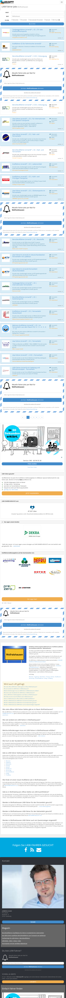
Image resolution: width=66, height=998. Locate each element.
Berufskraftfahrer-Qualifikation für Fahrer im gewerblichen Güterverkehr (23, 933)
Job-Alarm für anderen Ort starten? (32, 92)
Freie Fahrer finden (32, 467)
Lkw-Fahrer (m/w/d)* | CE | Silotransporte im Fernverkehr (28, 191)
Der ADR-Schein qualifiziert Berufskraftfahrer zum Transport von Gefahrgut (24, 935)
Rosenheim (42, 676)
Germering (31, 678)
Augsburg (36, 676)
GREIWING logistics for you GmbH (20, 198)
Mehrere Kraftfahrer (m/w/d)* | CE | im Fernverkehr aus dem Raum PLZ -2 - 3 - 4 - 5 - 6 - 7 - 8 (29, 327)
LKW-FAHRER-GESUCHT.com (11, 785)
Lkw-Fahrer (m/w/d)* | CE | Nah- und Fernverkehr (25, 135)
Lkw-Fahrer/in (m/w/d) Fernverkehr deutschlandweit (24, 270)
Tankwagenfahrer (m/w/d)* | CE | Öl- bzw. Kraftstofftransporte (27, 30)
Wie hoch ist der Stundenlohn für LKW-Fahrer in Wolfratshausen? (19, 692)
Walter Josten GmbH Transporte (20, 248)
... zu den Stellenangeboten (44, 806)
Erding (45, 678)
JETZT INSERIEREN (32, 493)
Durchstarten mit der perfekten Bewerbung (14, 943)
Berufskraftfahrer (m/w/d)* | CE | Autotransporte (24, 298)
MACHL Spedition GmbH (18, 128)
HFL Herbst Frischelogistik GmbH (20, 170)
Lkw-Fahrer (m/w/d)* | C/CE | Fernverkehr (27, 355)
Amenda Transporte (17, 158)
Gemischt (47, 20)
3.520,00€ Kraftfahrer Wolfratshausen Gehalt (45, 660)
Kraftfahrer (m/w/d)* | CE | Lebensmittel (27, 164)
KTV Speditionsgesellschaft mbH (20, 262)
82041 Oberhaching (56, 32)
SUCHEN (32, 24)
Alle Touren (55, 20)
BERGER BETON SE (16, 50)
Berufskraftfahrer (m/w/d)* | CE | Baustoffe (28, 239)
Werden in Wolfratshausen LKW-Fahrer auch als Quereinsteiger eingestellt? (22, 704)
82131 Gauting (54, 46)
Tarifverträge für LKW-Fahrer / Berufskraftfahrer (16, 938)
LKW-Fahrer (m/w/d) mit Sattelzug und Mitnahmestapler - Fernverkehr (26, 368)
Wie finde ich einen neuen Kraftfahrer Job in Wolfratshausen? (18, 696)
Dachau (52, 676)
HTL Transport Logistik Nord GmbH (20, 335)
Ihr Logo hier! (32, 599)
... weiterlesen (22, 725)
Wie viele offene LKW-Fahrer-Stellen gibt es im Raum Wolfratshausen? (20, 686)
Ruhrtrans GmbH (16, 291)
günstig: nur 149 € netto (11, 489)
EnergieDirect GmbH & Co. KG (19, 37)
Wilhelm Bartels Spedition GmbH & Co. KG (22, 319)
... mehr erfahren (41, 736)
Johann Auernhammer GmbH (19, 143)
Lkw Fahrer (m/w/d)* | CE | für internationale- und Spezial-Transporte (29, 119)
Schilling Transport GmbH (18, 184)
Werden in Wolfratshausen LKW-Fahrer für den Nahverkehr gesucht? (20, 702)
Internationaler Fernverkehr (35, 20)
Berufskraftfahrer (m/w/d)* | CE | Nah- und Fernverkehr (28, 151)
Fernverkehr (23, 20)
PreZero (14, 64)
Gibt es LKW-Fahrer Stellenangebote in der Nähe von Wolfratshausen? (20, 694)
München (31, 676)
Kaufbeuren (58, 676)
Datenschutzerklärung (31, 97)
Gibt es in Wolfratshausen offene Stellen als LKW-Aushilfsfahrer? (19, 698)
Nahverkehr (14, 20)
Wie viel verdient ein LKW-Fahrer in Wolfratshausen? (16, 688)
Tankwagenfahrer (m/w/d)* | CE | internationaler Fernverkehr (24, 284)
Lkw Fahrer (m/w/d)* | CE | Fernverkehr (26, 341)
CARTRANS (15, 305)
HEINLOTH (14, 375)
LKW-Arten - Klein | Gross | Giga (11, 941)
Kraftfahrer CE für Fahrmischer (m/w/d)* (26, 44)
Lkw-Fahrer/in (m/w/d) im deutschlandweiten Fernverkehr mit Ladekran (28, 256)
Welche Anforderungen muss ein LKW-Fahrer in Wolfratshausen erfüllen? (21, 690)
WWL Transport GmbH (17, 349)
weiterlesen (16, 546)
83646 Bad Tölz (55, 59)
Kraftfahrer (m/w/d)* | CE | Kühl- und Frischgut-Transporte (25, 177)
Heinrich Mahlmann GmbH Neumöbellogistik (23, 361)
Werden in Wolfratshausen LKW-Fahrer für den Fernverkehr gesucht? (20, 700)
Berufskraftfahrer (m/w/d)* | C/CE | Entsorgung (29, 56)
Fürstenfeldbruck (39, 678)
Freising (48, 676)
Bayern (53, 123)
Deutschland (54, 167)
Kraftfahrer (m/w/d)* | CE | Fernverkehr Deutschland (26, 312)
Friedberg (50, 678)
